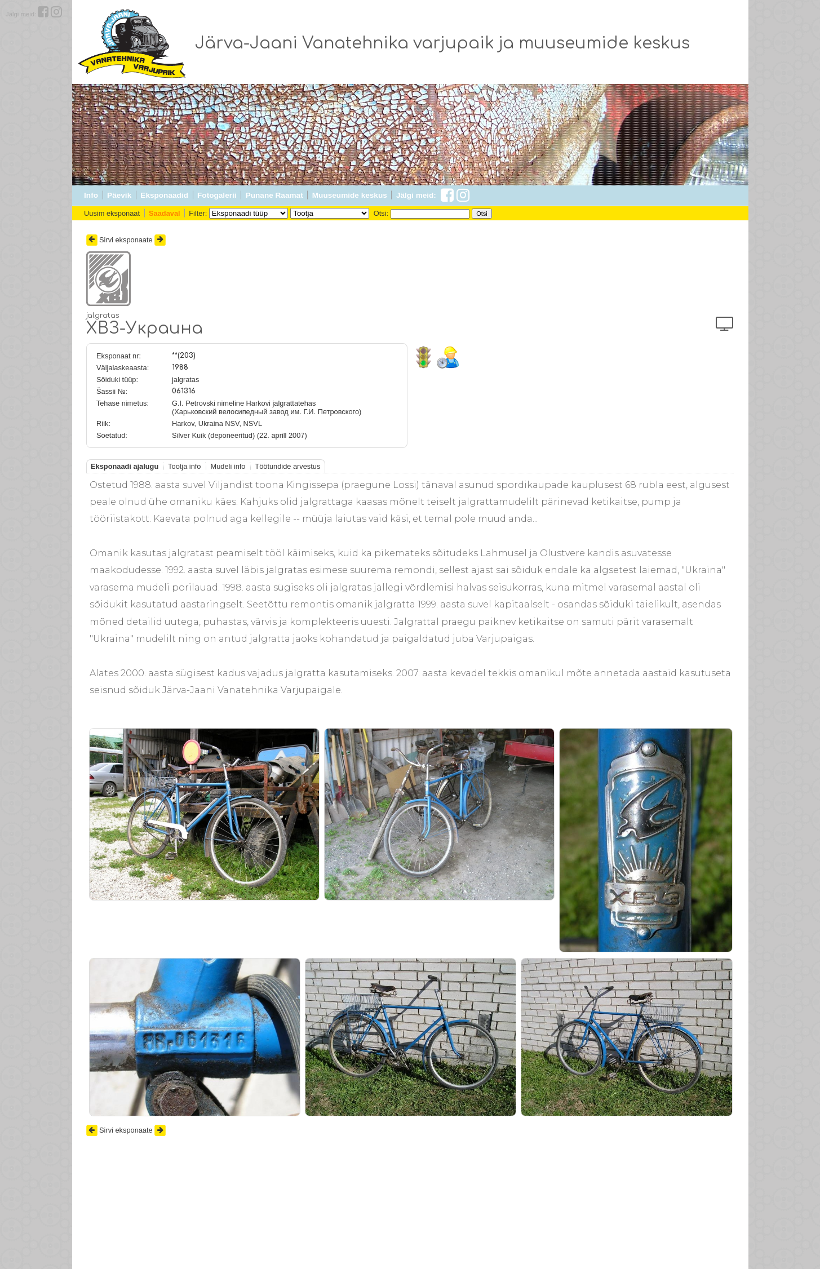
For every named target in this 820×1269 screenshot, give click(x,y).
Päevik (119, 195)
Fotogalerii (216, 195)
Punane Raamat (274, 195)
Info (91, 195)
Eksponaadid (164, 195)
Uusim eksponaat (112, 213)
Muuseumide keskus (349, 195)
